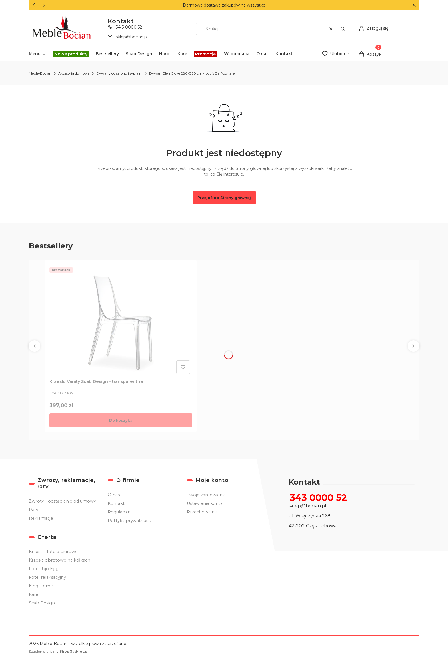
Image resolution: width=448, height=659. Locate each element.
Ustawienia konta (205, 503)
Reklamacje (41, 518)
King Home (41, 585)
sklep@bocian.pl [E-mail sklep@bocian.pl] (132, 36)
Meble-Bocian (40, 73)
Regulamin (119, 512)
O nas (114, 494)
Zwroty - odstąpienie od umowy (62, 501)
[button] (414, 5)
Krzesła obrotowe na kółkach (59, 560)
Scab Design (42, 603)
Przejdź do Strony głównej (224, 197)
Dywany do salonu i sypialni (119, 73)
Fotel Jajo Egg (44, 568)
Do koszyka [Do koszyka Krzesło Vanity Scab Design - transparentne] (121, 420)
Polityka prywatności (129, 520)
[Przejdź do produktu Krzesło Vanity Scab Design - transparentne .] (120, 320)
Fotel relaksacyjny (47, 577)
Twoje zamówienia (206, 494)
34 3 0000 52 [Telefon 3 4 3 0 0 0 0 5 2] (129, 27)
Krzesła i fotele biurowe (53, 551)
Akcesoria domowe (73, 73)
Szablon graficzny (59, 651)
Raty (33, 509)
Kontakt (116, 503)
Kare (33, 594)
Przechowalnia (202, 512)
